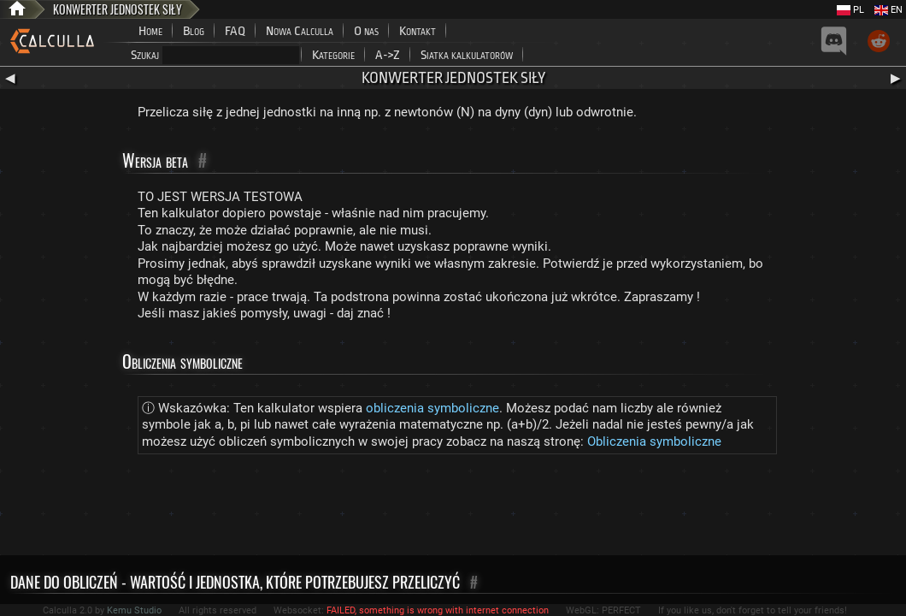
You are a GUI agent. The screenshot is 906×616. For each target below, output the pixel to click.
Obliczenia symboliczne (654, 441)
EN (888, 9)
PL (850, 9)
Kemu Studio (134, 610)
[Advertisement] (453, 508)
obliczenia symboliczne (432, 408)
